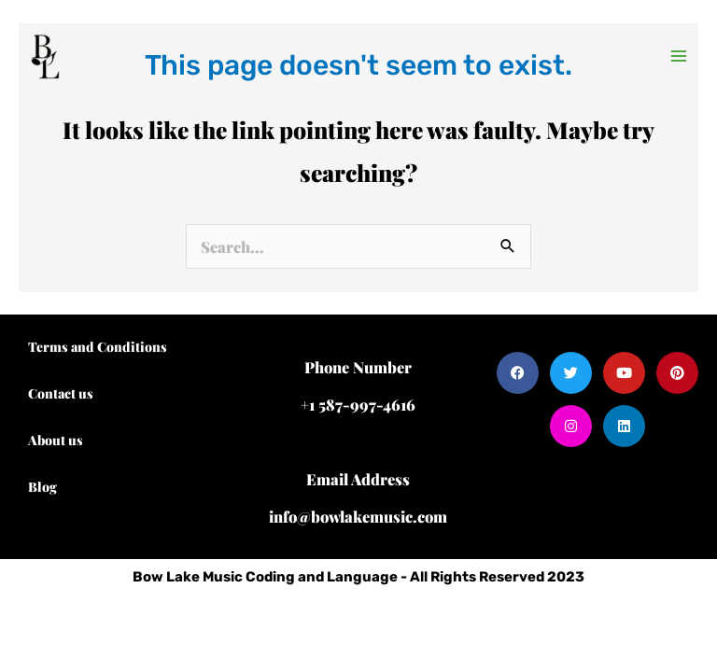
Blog (42, 487)
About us (55, 440)
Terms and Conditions (97, 347)
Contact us (60, 393)
